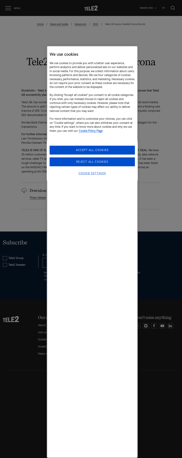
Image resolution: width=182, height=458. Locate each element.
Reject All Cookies (92, 161)
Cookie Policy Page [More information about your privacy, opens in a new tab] (91, 131)
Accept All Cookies (92, 150)
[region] (92, 252)
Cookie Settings (92, 173)
